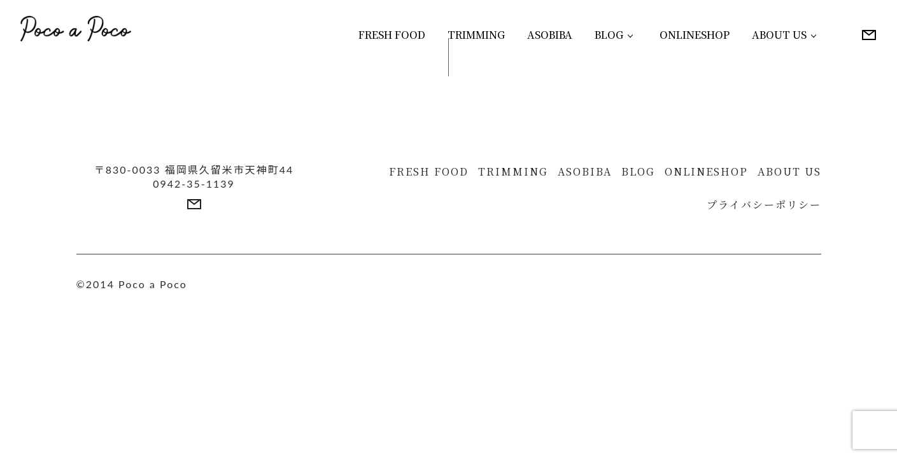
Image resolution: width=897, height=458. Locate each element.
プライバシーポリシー (764, 204)
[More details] (869, 35)
